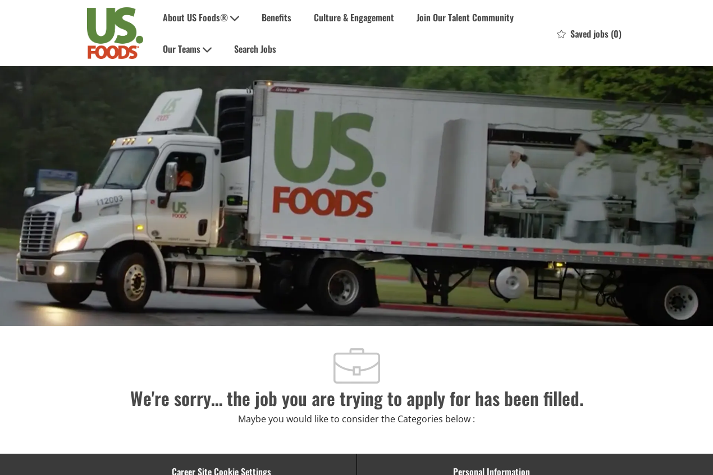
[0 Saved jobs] (589, 33)
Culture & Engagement (354, 17)
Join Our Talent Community (465, 17)
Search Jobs (255, 49)
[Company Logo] (115, 33)
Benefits (276, 17)
